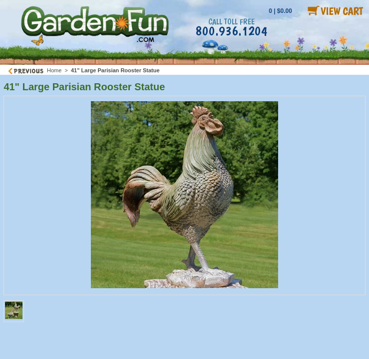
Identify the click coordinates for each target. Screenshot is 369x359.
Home (54, 70)
